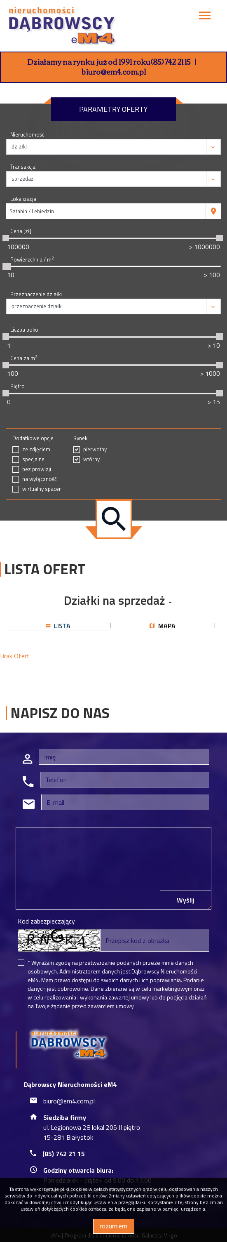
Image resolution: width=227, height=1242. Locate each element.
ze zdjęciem (36, 449)
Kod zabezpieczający (46, 921)
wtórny (91, 459)
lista (58, 626)
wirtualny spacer (41, 489)
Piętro (17, 386)
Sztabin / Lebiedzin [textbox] (31, 211)
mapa (163, 626)
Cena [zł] (20, 231)
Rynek (80, 438)
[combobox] (106, 211)
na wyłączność (39, 479)
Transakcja (22, 167)
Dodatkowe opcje (33, 438)
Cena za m (23, 358)
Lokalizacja (23, 199)
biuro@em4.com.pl (114, 71)
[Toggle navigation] (205, 16)
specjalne (33, 459)
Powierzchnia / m (32, 260)
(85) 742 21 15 (170, 61)
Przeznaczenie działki (36, 294)
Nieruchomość (27, 135)
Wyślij (185, 900)
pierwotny (95, 449)
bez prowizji (36, 469)
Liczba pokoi (25, 330)
